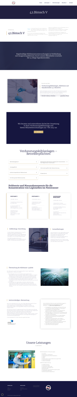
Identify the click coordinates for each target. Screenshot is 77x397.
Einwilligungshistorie (36, 386)
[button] (23, 162)
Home (40, 2)
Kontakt (71, 2)
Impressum (22, 387)
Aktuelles (64, 3)
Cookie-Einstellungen (36, 385)
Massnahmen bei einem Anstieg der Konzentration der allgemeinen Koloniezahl (52, 162)
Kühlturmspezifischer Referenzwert (18, 172)
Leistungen (47, 3)
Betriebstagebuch (14, 161)
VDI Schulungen (56, 2)
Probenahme (43, 173)
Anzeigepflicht (13, 167)
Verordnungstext (22, 317)
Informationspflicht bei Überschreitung (49, 168)
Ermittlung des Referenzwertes (17, 177)
